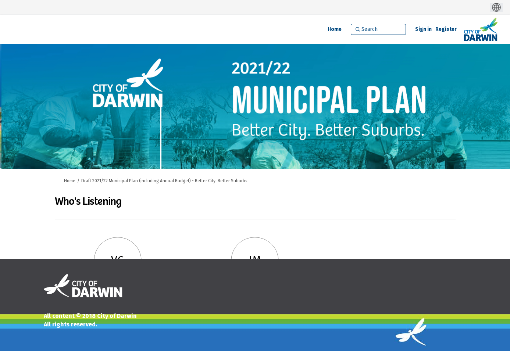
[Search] (378, 29)
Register (446, 29)
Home (69, 180)
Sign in (423, 29)
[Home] (334, 29)
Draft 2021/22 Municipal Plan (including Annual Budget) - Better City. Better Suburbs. (165, 180)
